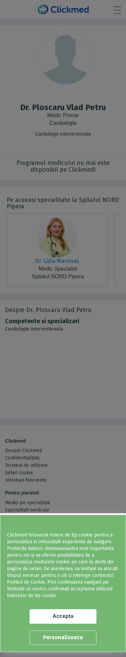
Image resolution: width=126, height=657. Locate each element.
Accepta (62, 616)
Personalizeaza (63, 637)
